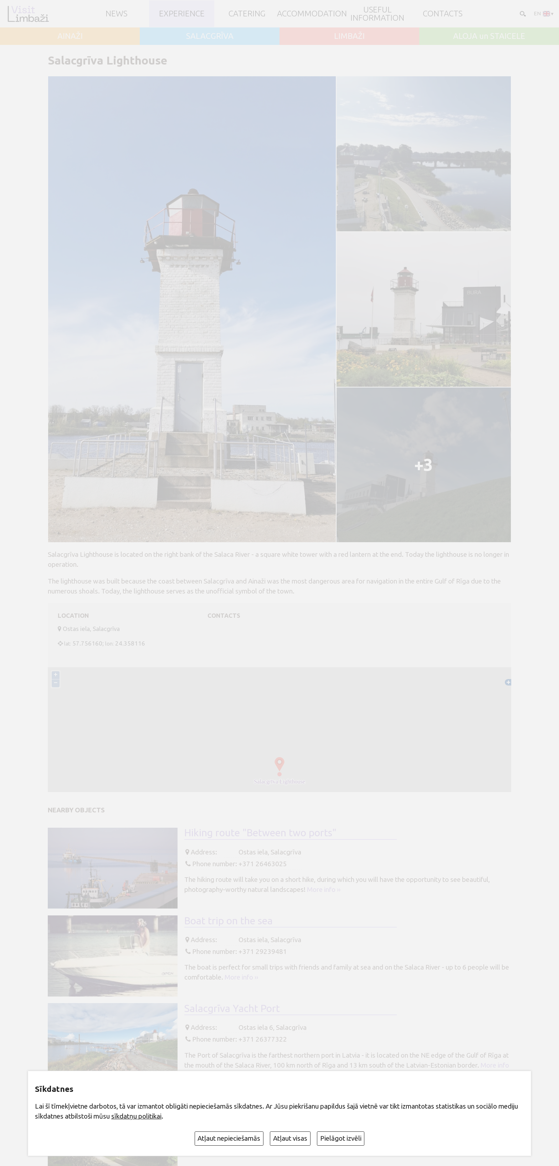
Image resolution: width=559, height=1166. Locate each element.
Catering (247, 14)
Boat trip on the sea (228, 920)
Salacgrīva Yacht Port (232, 1008)
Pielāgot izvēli (340, 1138)
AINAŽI (70, 36)
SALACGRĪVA (210, 36)
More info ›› (323, 889)
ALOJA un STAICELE (489, 36)
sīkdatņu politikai (136, 1116)
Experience (182, 14)
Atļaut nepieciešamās (229, 1138)
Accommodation (312, 14)
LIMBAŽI (349, 36)
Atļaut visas (290, 1138)
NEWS (116, 14)
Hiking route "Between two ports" (260, 832)
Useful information (377, 14)
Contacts (442, 14)
